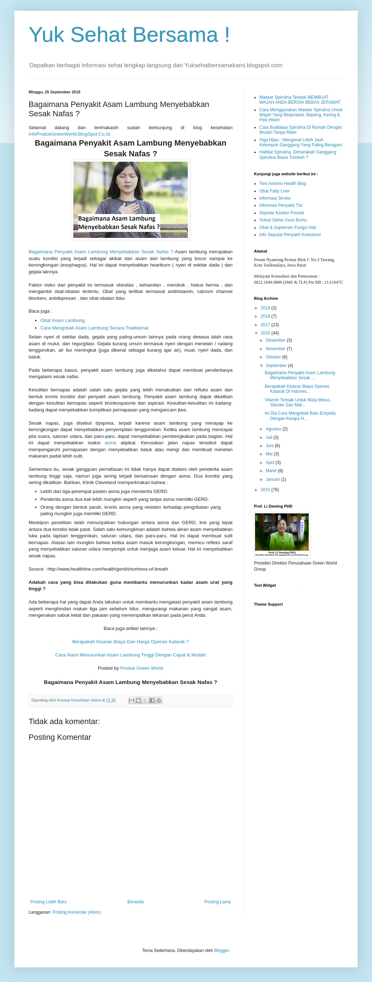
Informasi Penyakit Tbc (281, 205)
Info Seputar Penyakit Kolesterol (289, 234)
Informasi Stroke (274, 198)
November (276, 348)
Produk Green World (141, 668)
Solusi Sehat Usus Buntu (283, 220)
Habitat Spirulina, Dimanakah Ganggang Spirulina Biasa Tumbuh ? (297, 155)
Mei (270, 453)
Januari (273, 479)
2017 (266, 324)
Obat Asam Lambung (62, 320)
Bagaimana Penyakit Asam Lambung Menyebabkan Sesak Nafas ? (101, 251)
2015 (266, 489)
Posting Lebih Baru (48, 901)
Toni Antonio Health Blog (282, 183)
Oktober (274, 357)
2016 (266, 333)
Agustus (274, 428)
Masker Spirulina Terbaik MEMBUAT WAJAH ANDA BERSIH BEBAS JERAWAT (300, 100)
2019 (266, 308)
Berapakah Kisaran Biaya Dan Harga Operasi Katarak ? (130, 641)
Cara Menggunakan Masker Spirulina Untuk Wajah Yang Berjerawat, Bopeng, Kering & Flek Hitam (301, 115)
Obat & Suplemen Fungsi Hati (287, 227)
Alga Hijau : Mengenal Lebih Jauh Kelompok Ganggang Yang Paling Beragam (300, 142)
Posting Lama (218, 901)
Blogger (221, 950)
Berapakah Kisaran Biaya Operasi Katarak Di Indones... (297, 389)
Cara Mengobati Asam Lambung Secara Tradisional (94, 328)
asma (110, 442)
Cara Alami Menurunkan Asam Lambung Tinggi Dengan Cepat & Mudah (130, 655)
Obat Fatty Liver (274, 191)
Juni (270, 445)
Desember (276, 340)
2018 (266, 316)
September (277, 365)
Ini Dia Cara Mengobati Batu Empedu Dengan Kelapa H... (300, 416)
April (270, 462)
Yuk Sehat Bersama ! (129, 35)
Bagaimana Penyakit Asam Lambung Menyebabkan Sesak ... (300, 375)
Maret (272, 470)
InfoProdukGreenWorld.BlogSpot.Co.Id (69, 134)
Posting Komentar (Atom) (77, 912)
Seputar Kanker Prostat (281, 212)
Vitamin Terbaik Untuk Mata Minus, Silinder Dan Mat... (298, 402)
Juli (269, 437)
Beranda (135, 901)
